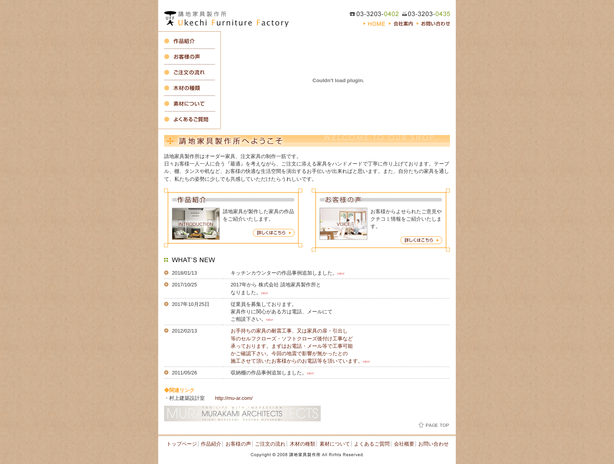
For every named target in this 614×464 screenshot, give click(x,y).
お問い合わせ (433, 444)
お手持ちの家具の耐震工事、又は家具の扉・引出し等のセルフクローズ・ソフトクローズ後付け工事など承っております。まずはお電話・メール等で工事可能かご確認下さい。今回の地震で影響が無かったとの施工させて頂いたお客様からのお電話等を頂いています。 (297, 346)
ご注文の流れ (270, 444)
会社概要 (404, 444)
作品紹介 (211, 444)
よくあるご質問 (372, 444)
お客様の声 (238, 444)
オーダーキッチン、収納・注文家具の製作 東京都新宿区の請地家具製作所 (228, 15)
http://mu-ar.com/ (234, 398)
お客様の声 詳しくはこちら (421, 240)
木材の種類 (302, 444)
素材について (335, 444)
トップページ (181, 444)
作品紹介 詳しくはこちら (273, 233)
